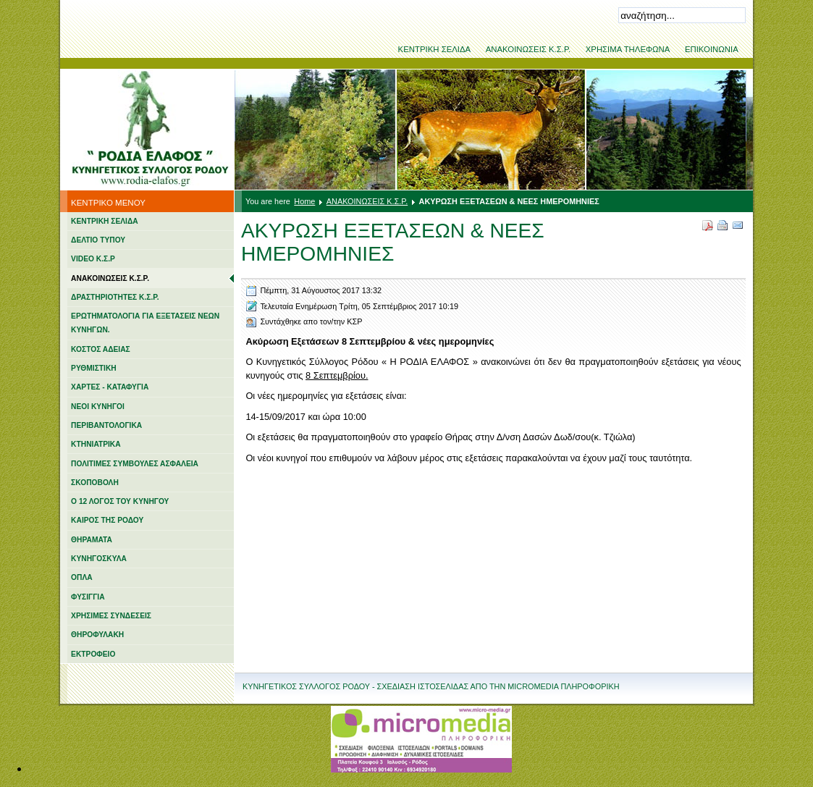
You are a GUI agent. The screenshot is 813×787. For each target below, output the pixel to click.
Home (304, 201)
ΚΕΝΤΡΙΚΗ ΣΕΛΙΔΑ (434, 49)
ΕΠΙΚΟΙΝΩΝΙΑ (711, 49)
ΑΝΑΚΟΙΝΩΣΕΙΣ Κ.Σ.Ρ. (528, 49)
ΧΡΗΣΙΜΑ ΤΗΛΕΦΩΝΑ (628, 49)
